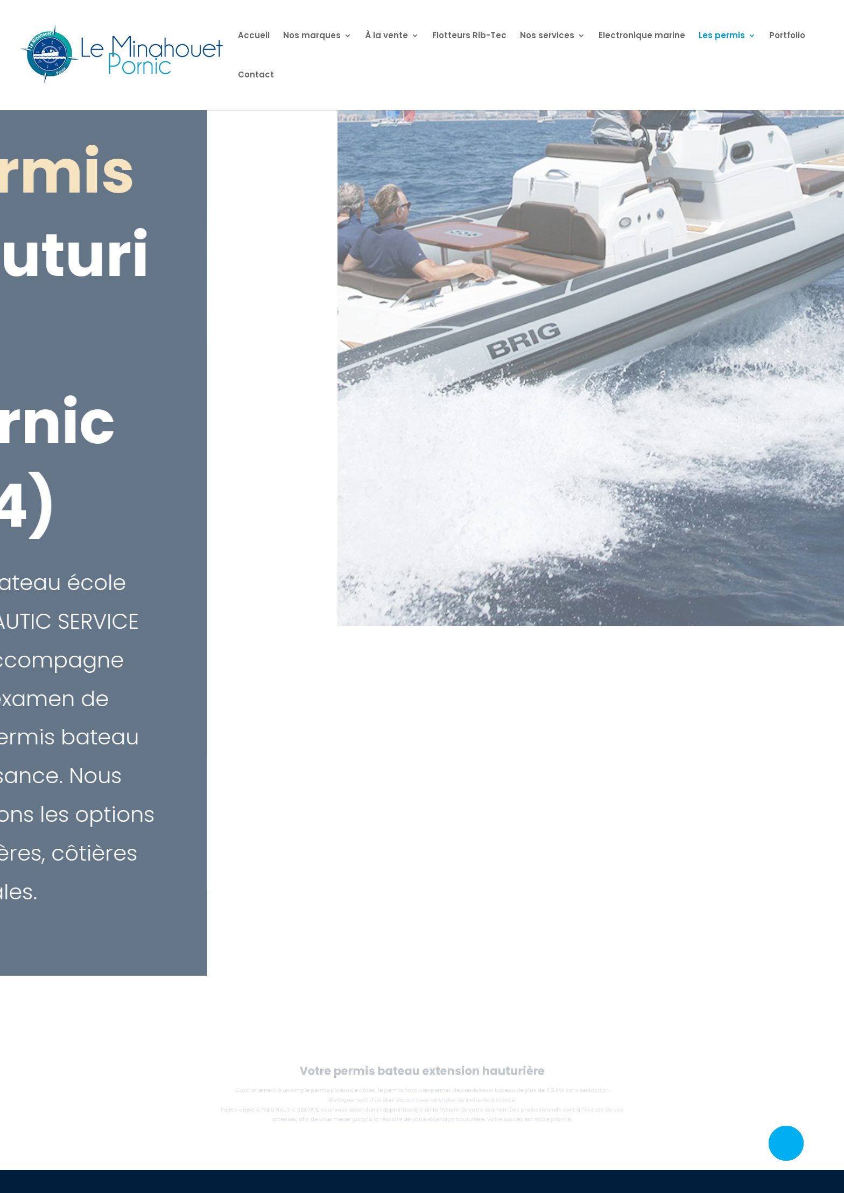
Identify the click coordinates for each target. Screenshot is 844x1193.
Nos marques (312, 36)
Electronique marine (642, 36)
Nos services (547, 36)
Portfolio (787, 36)
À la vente (386, 36)
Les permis (722, 36)
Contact (256, 75)
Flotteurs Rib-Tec (469, 36)
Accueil (254, 36)
